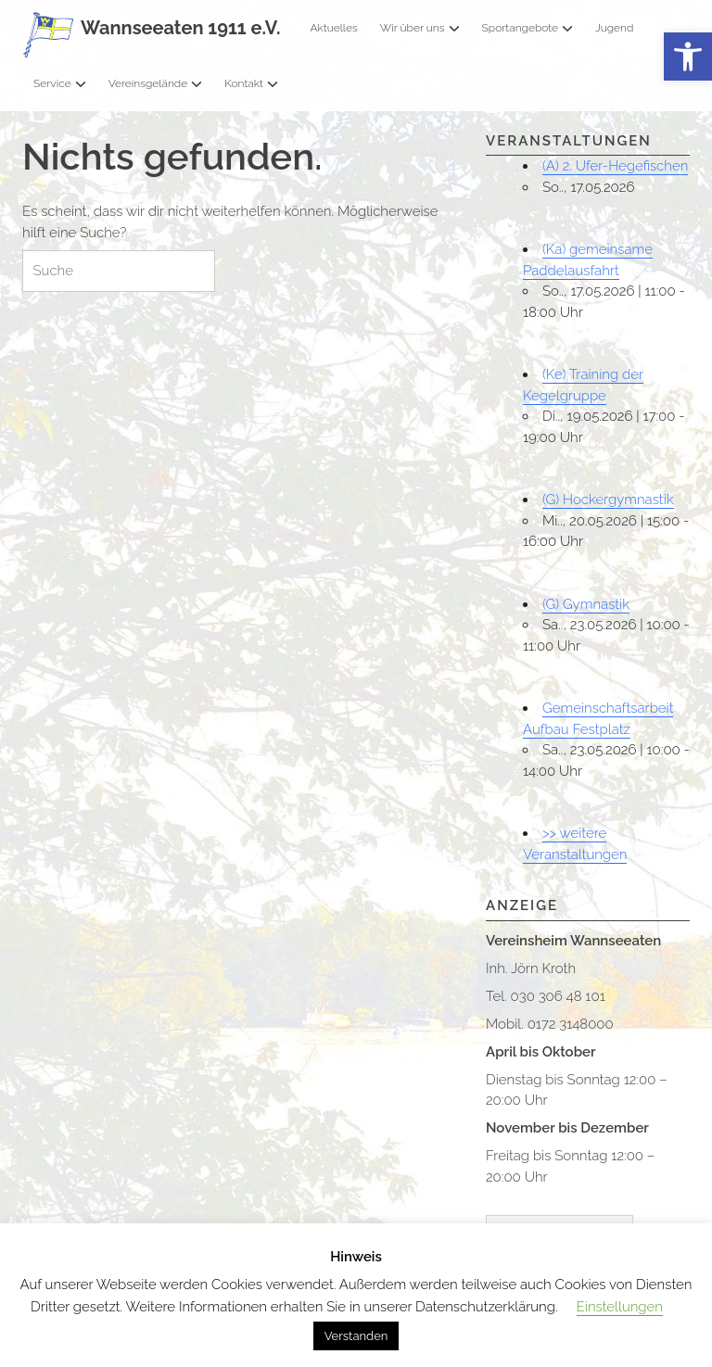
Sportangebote (527, 27)
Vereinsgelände (155, 83)
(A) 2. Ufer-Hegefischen (615, 166)
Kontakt (251, 83)
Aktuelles (333, 27)
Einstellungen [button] (620, 1306)
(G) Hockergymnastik (608, 499)
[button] (688, 57)
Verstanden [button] (356, 1336)
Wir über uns (420, 27)
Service (59, 83)
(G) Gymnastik (585, 604)
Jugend (614, 27)
